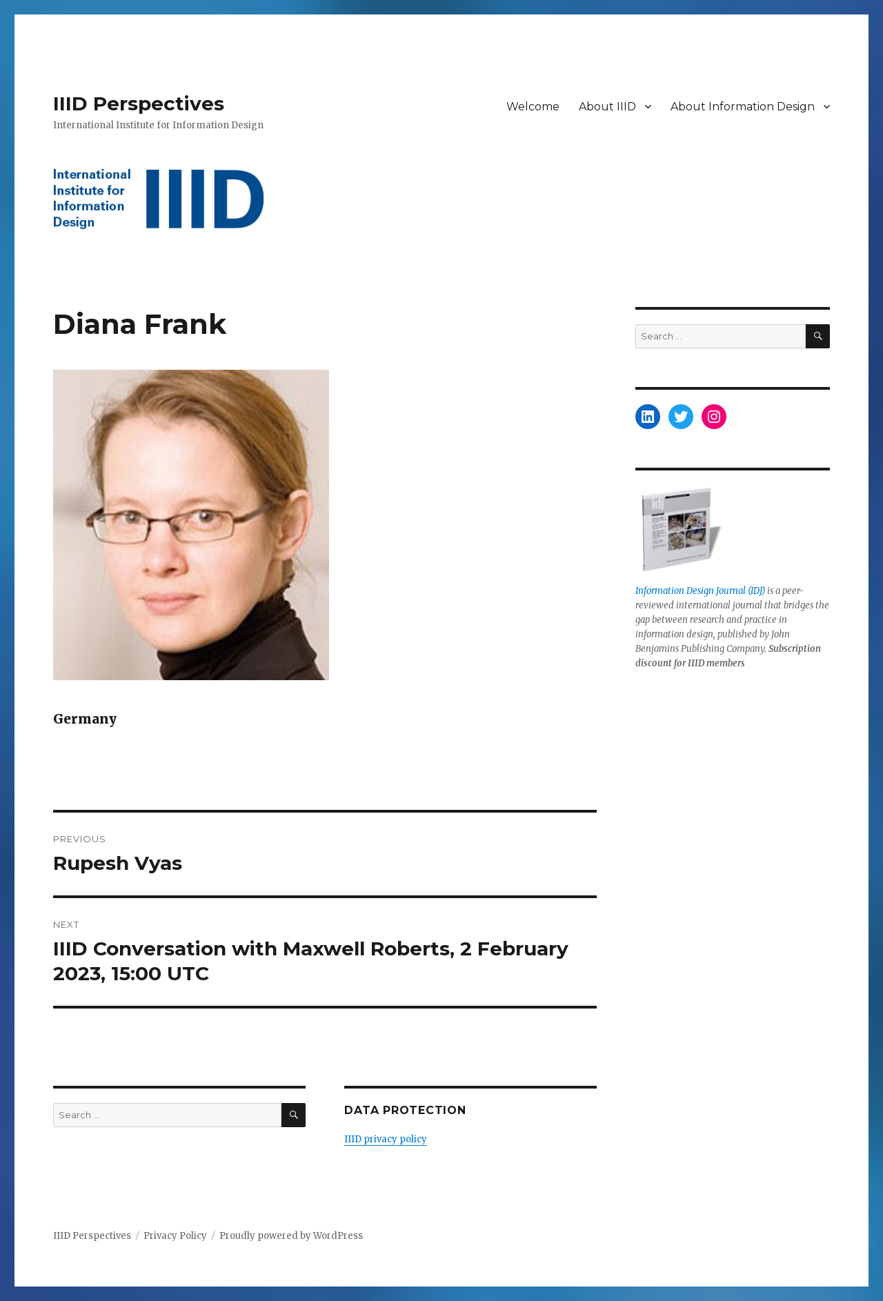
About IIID (607, 106)
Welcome (532, 106)
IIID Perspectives (138, 103)
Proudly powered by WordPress (291, 1236)
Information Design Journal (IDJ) (700, 591)
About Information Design (743, 106)
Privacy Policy (175, 1236)
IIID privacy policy (385, 1139)
